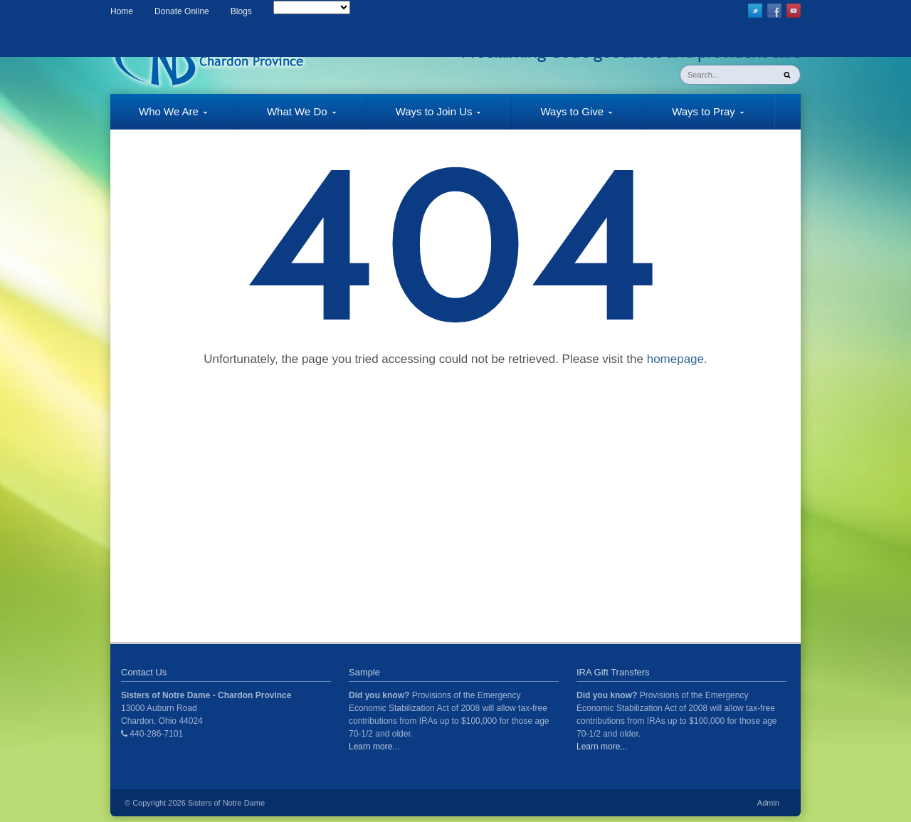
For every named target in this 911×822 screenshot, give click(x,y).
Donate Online (181, 11)
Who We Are (158, 117)
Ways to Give (562, 117)
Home (121, 11)
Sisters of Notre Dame (226, 803)
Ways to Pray (693, 117)
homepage (675, 359)
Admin (768, 803)
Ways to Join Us (424, 117)
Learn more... (374, 747)
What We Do (287, 117)
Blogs (241, 11)
